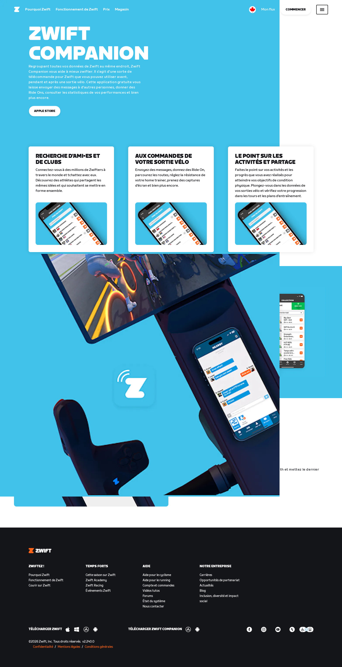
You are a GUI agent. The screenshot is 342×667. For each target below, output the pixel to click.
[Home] (17, 10)
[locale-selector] (252, 9)
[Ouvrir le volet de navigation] (322, 9)
